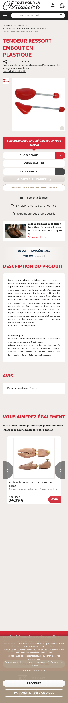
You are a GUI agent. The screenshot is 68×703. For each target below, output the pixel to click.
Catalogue (7, 25)
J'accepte (34, 683)
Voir (54, 499)
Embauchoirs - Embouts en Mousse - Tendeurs (24, 28)
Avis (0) (34, 256)
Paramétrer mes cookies (34, 693)
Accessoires (19, 25)
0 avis (25, 61)
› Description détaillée (14, 71)
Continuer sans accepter (34, 670)
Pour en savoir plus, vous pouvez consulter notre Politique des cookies (34, 663)
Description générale (34, 251)
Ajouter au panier (32, 179)
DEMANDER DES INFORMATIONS (34, 187)
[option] (6, 81)
